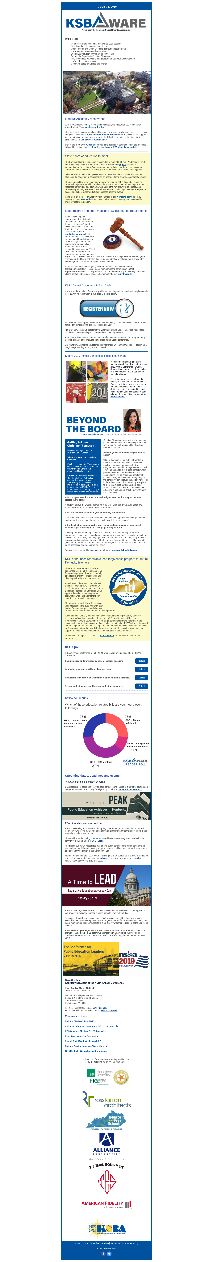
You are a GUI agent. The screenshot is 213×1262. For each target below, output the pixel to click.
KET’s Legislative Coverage (87, 140)
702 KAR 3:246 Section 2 (130, 789)
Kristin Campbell (109, 1010)
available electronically (76, 234)
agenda (122, 164)
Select (142, 661)
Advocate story (124, 197)
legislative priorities (94, 127)
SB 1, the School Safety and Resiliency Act (104, 134)
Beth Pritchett (99, 1008)
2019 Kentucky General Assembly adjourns (86, 1051)
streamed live (86, 199)
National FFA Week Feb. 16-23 (79, 1021)
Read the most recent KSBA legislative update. (114, 147)
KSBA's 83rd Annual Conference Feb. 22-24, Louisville (91, 1026)
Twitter (88, 145)
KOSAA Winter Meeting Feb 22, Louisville (85, 1031)
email (136, 858)
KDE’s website (107, 635)
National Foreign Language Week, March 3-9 (87, 1046)
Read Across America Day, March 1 (82, 1036)
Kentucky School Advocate (124, 550)
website (103, 858)
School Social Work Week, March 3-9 (83, 1041)
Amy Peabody (125, 274)
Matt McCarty (96, 841)
